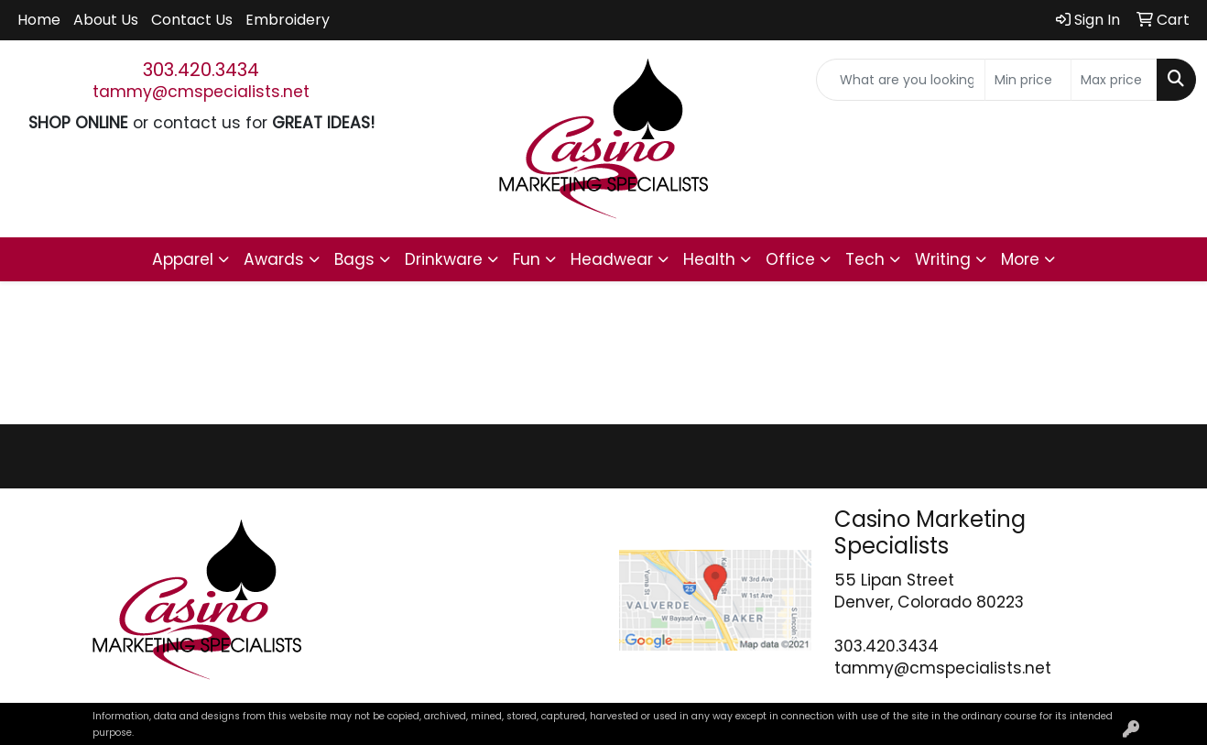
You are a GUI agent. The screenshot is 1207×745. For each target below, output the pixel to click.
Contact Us (192, 19)
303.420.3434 (201, 69)
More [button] (1020, 259)
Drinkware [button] (444, 259)
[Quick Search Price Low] (1027, 80)
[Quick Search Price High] (1114, 80)
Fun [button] (526, 259)
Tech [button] (865, 259)
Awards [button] (274, 259)
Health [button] (709, 259)
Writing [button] (943, 259)
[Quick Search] (900, 80)
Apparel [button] (182, 259)
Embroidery (287, 19)
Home (38, 19)
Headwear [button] (612, 259)
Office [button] (790, 259)
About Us (105, 19)
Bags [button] (354, 259)
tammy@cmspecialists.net (201, 92)
